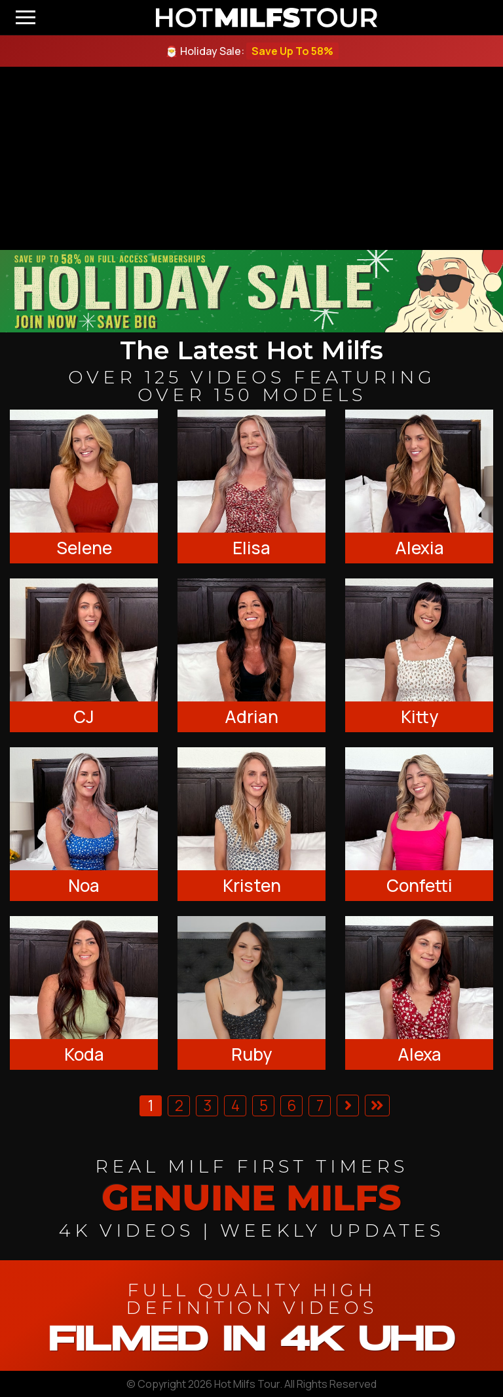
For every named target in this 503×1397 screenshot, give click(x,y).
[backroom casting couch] (251, 158)
